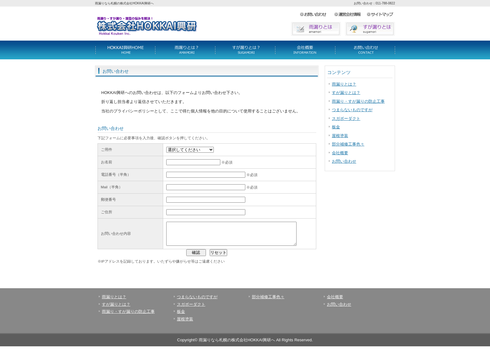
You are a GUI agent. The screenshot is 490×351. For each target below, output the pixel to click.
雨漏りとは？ (344, 84)
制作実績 (245, 50)
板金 (336, 127)
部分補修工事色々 (348, 144)
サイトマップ (350, 14)
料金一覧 (185, 50)
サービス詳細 (125, 50)
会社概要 (365, 50)
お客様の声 (305, 50)
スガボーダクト (346, 118)
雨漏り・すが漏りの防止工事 (358, 101)
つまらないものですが (352, 109)
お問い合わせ (317, 14)
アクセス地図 (381, 14)
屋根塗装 (340, 135)
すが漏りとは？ (346, 92)
